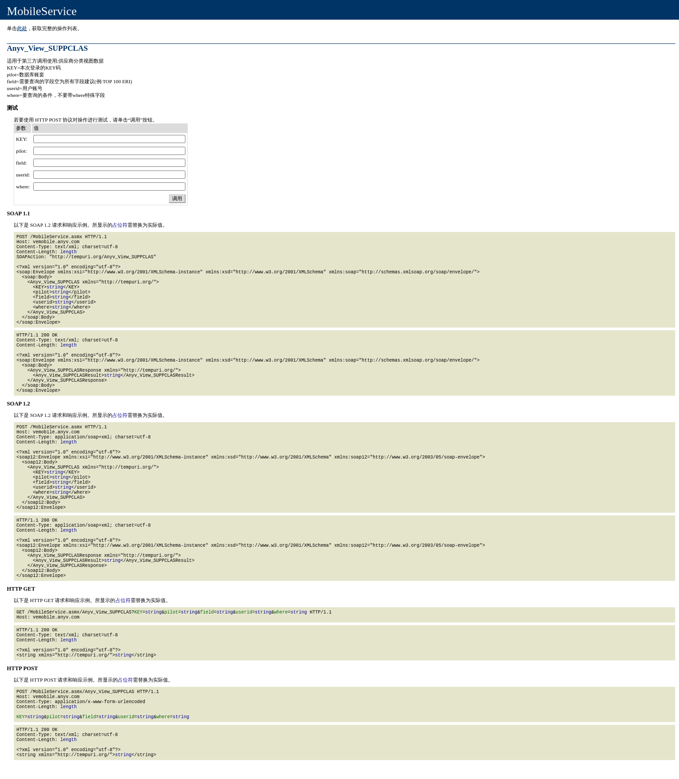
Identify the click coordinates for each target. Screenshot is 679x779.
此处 (22, 28)
